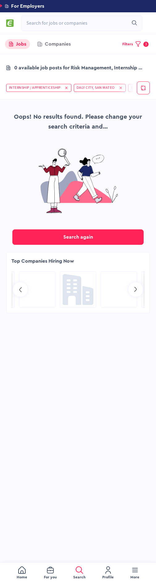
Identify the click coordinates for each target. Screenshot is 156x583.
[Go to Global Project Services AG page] (78, 289)
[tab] (17, 44)
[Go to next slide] (135, 289)
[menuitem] (22, 573)
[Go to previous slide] (20, 289)
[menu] (78, 572)
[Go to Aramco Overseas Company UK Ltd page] (37, 289)
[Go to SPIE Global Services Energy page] (119, 289)
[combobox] (79, 23)
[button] (78, 6)
